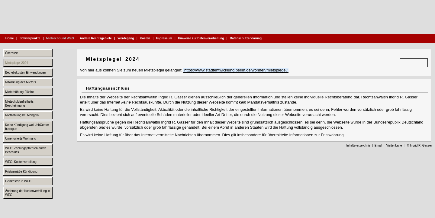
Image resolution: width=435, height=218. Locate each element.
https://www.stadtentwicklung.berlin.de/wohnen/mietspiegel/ (236, 70)
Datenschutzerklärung (246, 38)
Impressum (164, 38)
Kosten (145, 38)
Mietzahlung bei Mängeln (22, 115)
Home (9, 38)
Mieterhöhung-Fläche (19, 92)
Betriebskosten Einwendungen (25, 72)
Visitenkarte (394, 145)
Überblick (11, 53)
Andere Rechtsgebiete (96, 38)
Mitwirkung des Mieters (20, 82)
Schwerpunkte (30, 38)
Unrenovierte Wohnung (20, 138)
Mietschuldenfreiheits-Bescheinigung (19, 103)
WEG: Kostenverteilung (21, 162)
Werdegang (126, 38)
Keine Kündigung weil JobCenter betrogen (27, 126)
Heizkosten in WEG (18, 181)
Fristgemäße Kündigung (21, 171)
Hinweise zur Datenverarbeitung (201, 38)
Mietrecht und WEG (60, 38)
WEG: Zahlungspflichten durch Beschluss (25, 150)
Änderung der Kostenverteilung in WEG (27, 193)
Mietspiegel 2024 (16, 62)
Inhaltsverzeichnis (358, 145)
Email (378, 145)
